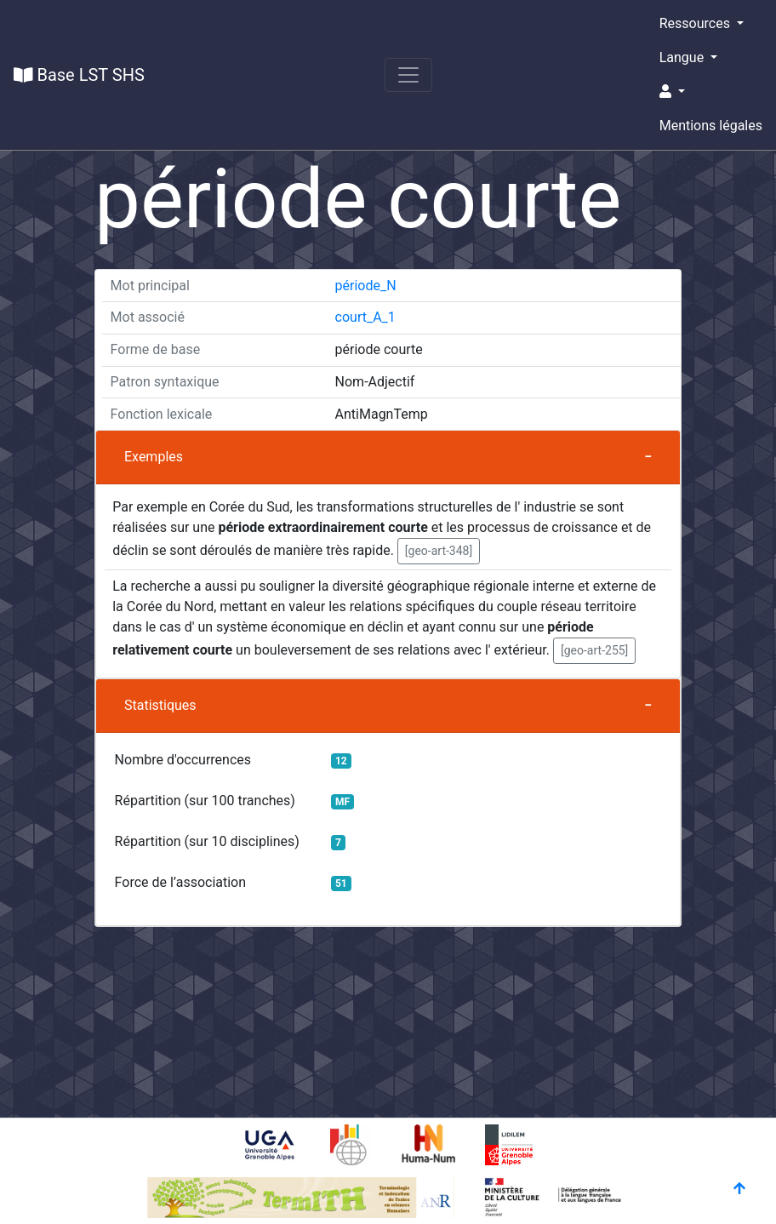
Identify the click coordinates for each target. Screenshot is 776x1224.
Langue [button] (683, 57)
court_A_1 (365, 317)
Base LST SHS (79, 75)
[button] (710, 92)
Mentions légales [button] (710, 125)
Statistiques (160, 705)
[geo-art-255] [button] (594, 650)
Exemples (153, 457)
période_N (366, 285)
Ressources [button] (696, 23)
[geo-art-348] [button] (438, 551)
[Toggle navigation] (408, 75)
